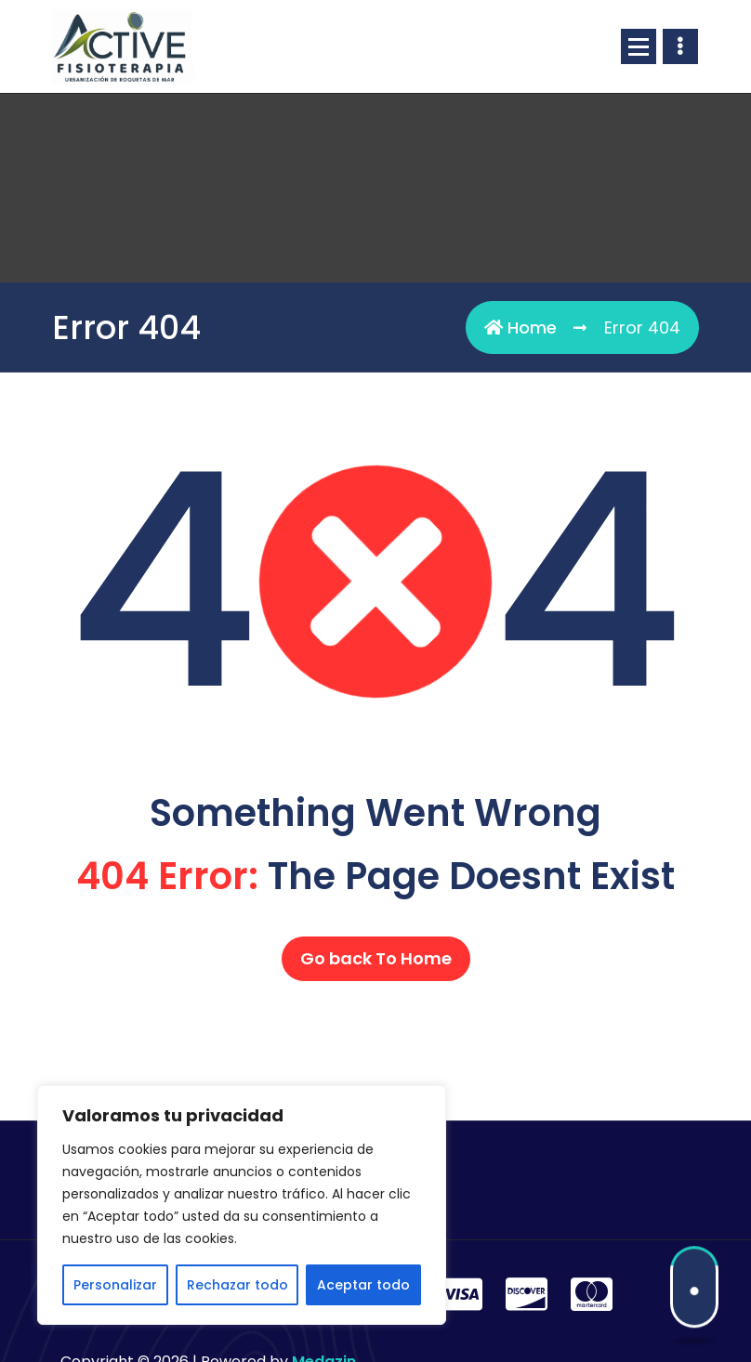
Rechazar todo (237, 1285)
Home (520, 327)
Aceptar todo (363, 1285)
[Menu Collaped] (638, 46)
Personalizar (115, 1285)
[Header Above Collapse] (680, 46)
